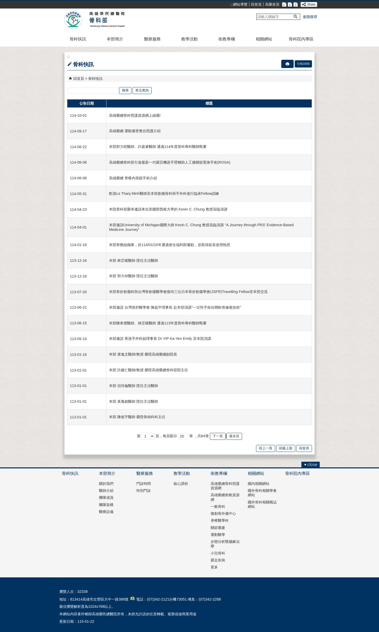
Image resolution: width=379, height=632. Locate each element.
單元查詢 (142, 90)
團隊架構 (106, 505)
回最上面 (285, 448)
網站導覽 (240, 4)
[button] (296, 17)
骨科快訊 (78, 39)
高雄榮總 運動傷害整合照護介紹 (135, 131)
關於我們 (106, 484)
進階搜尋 (310, 17)
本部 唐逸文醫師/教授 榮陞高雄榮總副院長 (143, 354)
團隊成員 (106, 497)
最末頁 (234, 436)
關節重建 (218, 528)
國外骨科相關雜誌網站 (262, 504)
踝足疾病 (218, 560)
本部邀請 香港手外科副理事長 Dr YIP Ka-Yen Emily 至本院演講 (160, 338)
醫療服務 (152, 39)
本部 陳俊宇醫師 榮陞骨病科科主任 (137, 417)
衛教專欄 (226, 39)
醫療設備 (106, 512)
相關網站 (264, 39)
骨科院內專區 (301, 39)
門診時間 (143, 484)
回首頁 (256, 4)
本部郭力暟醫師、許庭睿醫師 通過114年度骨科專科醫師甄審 (158, 147)
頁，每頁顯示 (166, 436)
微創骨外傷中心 (223, 513)
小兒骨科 (218, 553)
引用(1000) (303, 63)
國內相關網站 (258, 484)
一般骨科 (218, 506)
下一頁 (218, 436)
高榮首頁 (272, 4)
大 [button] (295, 4)
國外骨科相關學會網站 (262, 492)
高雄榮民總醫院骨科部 (106, 20)
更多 (214, 567)
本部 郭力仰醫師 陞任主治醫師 (133, 276)
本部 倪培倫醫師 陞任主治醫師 (133, 386)
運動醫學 (218, 535)
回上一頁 (265, 448)
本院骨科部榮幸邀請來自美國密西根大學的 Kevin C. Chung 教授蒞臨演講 (168, 209)
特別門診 (143, 490)
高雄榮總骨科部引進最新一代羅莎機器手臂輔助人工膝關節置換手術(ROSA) (169, 162)
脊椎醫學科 (220, 520)
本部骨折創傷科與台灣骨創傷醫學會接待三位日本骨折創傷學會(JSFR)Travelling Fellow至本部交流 (188, 292)
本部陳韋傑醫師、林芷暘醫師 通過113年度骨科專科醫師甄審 (158, 323)
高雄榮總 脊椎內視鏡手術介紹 (133, 178)
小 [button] (284, 4)
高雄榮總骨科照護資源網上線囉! (135, 115)
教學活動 (189, 39)
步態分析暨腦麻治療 (225, 544)
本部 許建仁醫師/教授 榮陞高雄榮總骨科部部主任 (148, 370)
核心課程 (181, 484)
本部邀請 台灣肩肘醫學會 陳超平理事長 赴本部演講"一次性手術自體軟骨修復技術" (175, 307)
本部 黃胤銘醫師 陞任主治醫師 (133, 401)
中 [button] (289, 4)
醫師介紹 (106, 490)
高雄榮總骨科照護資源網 (225, 486)
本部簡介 (115, 39)
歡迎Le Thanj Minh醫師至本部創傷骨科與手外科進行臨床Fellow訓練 (164, 193)
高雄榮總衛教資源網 (225, 497)
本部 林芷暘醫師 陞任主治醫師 (133, 260)
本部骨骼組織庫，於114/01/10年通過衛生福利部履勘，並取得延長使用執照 (169, 245)
